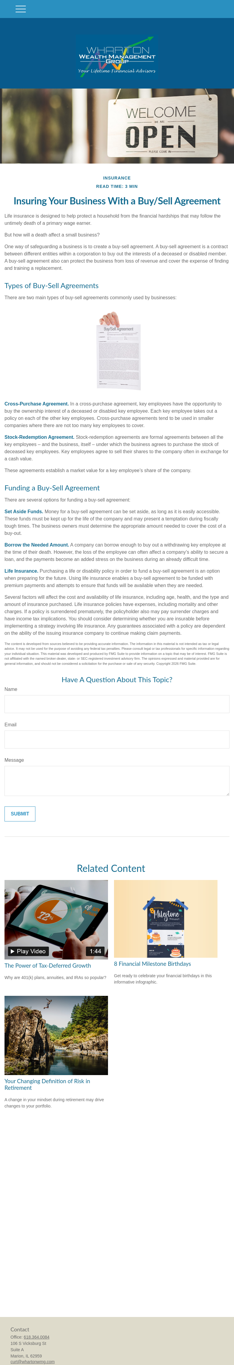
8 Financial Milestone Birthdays (152, 963)
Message (14, 760)
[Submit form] (19, 813)
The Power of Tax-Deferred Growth (47, 965)
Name (10, 689)
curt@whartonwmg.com (32, 1361)
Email (10, 724)
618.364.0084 (37, 1337)
